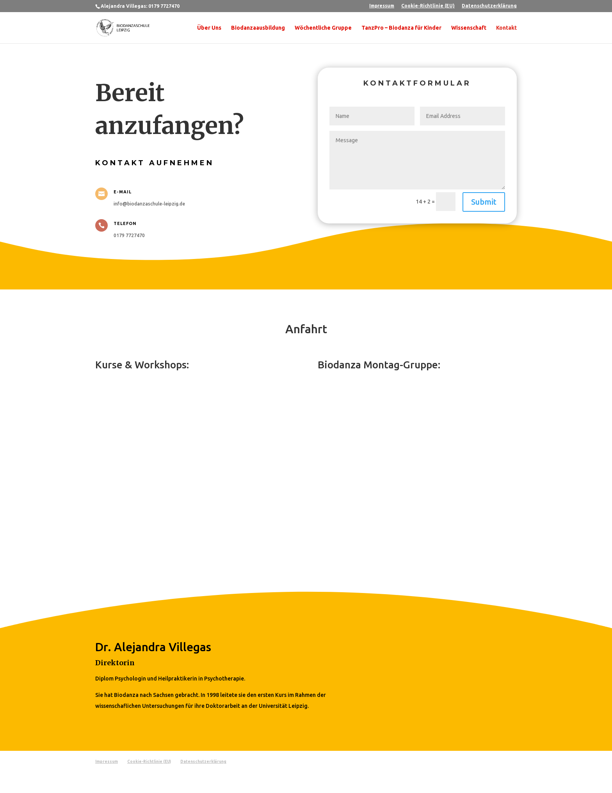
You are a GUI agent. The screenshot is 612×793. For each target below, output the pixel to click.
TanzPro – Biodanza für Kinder (401, 28)
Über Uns (209, 28)
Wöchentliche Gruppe (323, 28)
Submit (483, 201)
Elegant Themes (135, 782)
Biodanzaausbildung (258, 28)
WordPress (189, 782)
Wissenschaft (468, 28)
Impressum (381, 6)
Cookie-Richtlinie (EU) (428, 6)
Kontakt (506, 28)
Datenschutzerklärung (489, 6)
